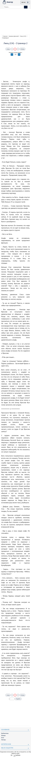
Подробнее (16, 755)
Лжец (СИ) (23, 36)
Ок (11, 755)
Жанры (3, 735)
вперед (22, 49)
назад (8, 49)
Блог (2, 737)
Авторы (3, 739)
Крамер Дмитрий (13, 36)
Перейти (18, 699)
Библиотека (4, 733)
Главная (5, 36)
